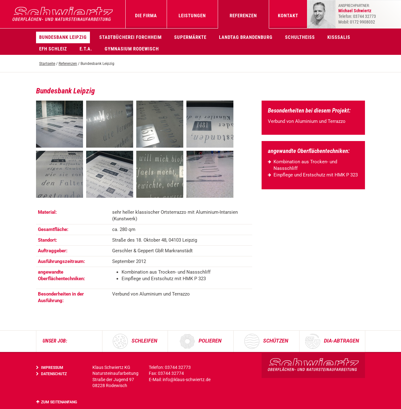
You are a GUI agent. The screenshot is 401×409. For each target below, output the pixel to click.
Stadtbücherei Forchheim (130, 37)
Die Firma (146, 15)
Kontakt (288, 15)
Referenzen (243, 15)
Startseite (47, 63)
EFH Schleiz (53, 49)
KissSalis (338, 37)
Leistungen (192, 15)
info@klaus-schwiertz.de (187, 379)
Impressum (52, 367)
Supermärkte (190, 37)
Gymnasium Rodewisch (132, 49)
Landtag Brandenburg (246, 37)
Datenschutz (54, 374)
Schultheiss (300, 37)
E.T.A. (86, 49)
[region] (144, 256)
